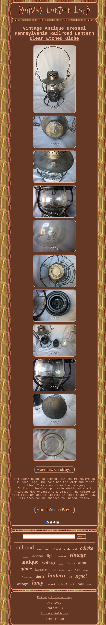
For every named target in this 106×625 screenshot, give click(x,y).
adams (82, 563)
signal (81, 576)
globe (26, 568)
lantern (56, 575)
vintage (78, 555)
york (70, 570)
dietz (40, 576)
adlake (86, 548)
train (62, 583)
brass (61, 570)
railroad (25, 547)
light (51, 555)
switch (27, 576)
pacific (85, 571)
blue (77, 569)
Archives (54, 602)
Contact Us (54, 608)
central (53, 570)
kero (47, 549)
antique (29, 562)
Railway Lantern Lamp (54, 597)
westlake (37, 556)
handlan (25, 557)
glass (61, 564)
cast (39, 549)
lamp (37, 583)
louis (70, 563)
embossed (70, 549)
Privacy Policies (54, 613)
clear (89, 584)
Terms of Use (54, 619)
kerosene (41, 569)
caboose (62, 556)
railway (49, 562)
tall (70, 577)
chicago (23, 584)
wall (72, 584)
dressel (51, 584)
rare (81, 583)
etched (56, 549)
